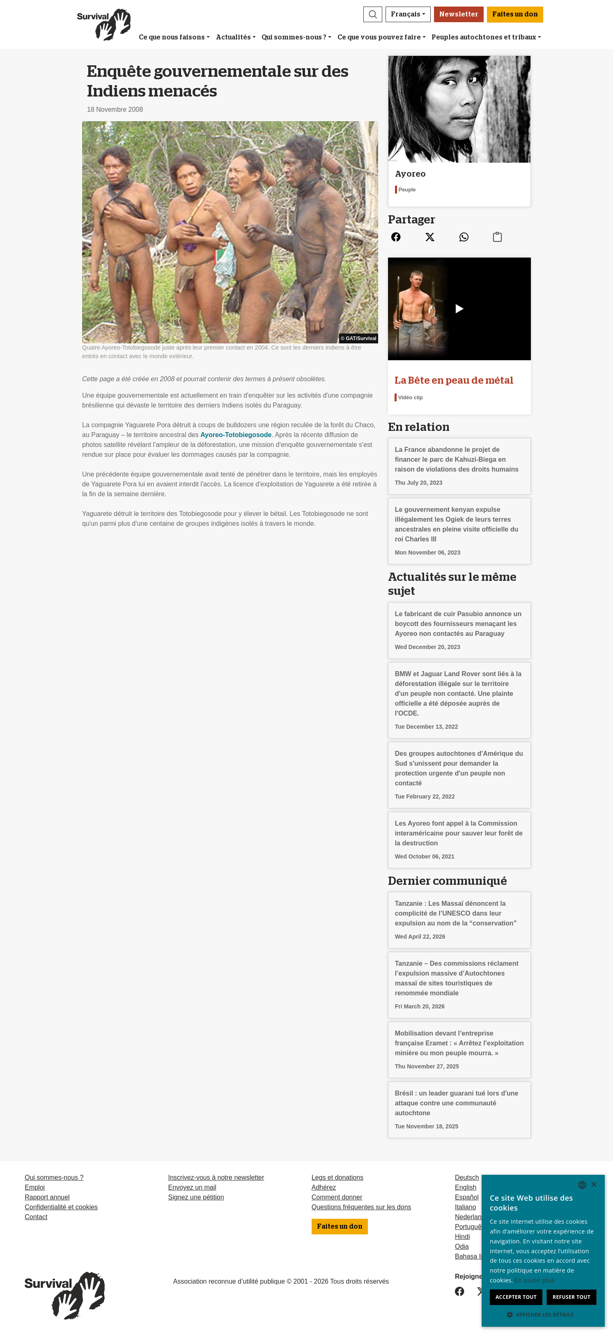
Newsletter (458, 14)
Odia (462, 1246)
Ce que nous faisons (172, 37)
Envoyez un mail (192, 1187)
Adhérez (324, 1187)
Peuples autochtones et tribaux (484, 37)
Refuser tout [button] (571, 1297)
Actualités (233, 37)
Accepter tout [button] (516, 1297)
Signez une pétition (196, 1197)
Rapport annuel (47, 1197)
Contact (36, 1216)
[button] (372, 14)
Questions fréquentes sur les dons (361, 1207)
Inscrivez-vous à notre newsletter (216, 1177)
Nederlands (472, 1216)
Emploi (35, 1187)
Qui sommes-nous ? (294, 37)
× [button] (593, 1185)
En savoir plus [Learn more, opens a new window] (535, 1280)
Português (470, 1226)
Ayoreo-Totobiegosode (235, 434)
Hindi (462, 1236)
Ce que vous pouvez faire (379, 37)
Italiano (465, 1207)
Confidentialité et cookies (61, 1207)
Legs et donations (337, 1177)
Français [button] (405, 14)
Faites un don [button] (515, 14)
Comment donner (337, 1197)
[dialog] (543, 1251)
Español (467, 1197)
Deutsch (467, 1177)
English (465, 1187)
